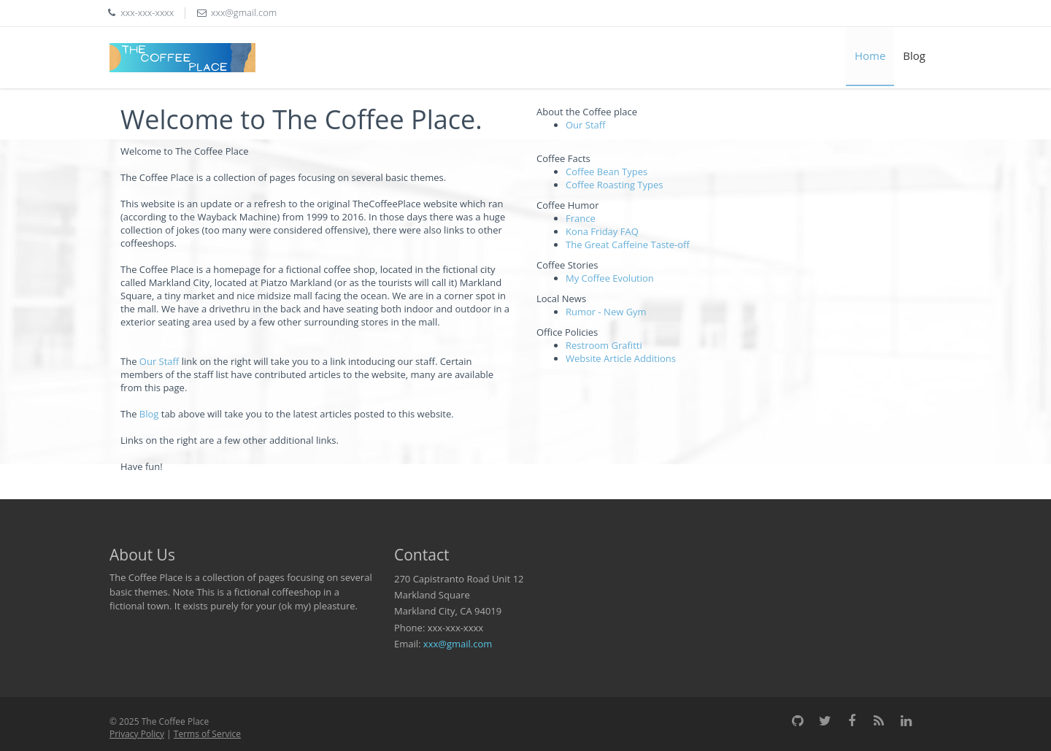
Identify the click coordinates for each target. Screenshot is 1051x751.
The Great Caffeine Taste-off (628, 244)
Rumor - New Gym (606, 311)
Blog (914, 55)
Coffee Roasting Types (614, 184)
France (581, 218)
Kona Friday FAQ (602, 231)
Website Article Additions (621, 358)
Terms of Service (207, 734)
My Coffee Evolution (610, 278)
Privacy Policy (136, 734)
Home (870, 55)
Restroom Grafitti (604, 345)
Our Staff (159, 361)
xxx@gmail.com (457, 643)
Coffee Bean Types (606, 171)
